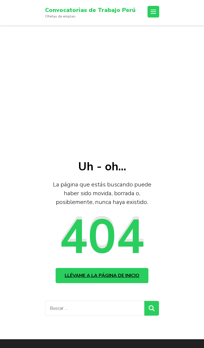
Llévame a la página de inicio (102, 275)
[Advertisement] (102, 90)
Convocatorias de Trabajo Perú (90, 10)
